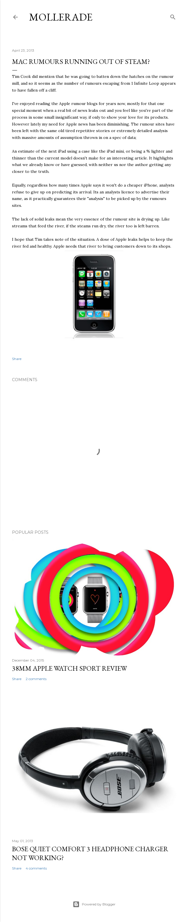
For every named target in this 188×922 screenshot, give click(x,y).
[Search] (172, 15)
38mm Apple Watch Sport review (69, 668)
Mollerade (60, 17)
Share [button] (16, 359)
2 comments (36, 679)
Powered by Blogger (94, 904)
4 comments (36, 868)
